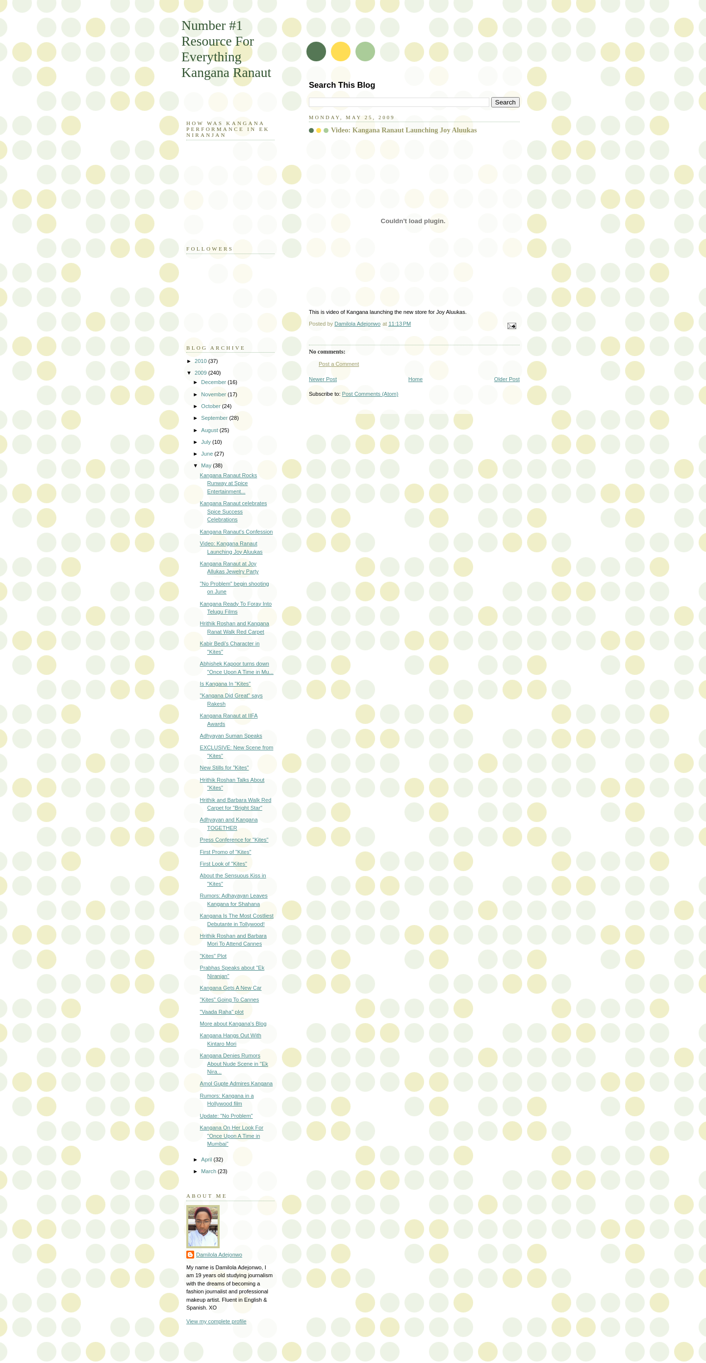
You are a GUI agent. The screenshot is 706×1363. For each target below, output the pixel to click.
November (214, 394)
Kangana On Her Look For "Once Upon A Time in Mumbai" (232, 1136)
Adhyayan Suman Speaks (231, 736)
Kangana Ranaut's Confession (236, 532)
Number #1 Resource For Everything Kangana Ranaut (226, 49)
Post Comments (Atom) (370, 394)
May (207, 465)
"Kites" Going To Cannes (229, 1000)
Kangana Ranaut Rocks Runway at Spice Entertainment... (228, 483)
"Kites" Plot (213, 956)
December (214, 382)
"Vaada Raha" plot (222, 1012)
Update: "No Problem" (226, 1116)
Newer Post (323, 379)
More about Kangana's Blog (233, 1024)
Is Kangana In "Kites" (225, 684)
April (207, 1159)
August (210, 430)
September (215, 418)
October (211, 406)
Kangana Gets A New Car (231, 988)
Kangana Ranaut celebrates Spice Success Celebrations (233, 511)
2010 (201, 361)
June (207, 454)
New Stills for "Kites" (224, 768)
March (209, 1171)
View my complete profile (216, 1321)
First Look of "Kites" (223, 864)
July (206, 442)
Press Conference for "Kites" (234, 840)
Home (415, 379)
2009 (201, 373)
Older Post (507, 379)
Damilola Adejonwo (219, 1255)
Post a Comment (339, 364)
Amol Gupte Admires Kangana (236, 1083)
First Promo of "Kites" (226, 852)
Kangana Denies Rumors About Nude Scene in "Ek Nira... (234, 1064)
